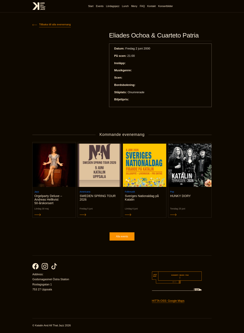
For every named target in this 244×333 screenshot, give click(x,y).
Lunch (125, 6)
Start (91, 6)
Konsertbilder (165, 6)
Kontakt (151, 6)
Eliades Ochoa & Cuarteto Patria (155, 35)
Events (100, 6)
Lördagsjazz (113, 6)
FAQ (142, 6)
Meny (134, 6)
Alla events (122, 236)
